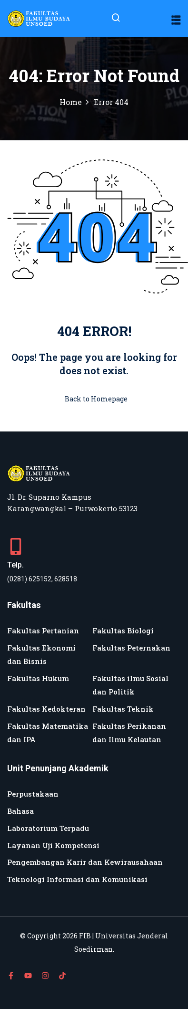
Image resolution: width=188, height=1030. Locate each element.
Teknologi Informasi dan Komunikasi (77, 879)
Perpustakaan (33, 794)
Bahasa (20, 811)
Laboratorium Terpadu (48, 828)
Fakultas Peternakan (131, 647)
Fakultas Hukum (38, 678)
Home (70, 102)
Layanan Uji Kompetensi (53, 845)
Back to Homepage (94, 398)
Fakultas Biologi (123, 630)
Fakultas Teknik (123, 709)
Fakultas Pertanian (43, 630)
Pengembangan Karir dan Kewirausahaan (85, 862)
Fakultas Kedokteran (46, 709)
